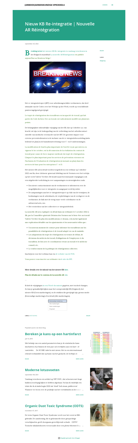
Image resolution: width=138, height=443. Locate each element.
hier (66, 270)
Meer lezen (79, 359)
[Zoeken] (104, 5)
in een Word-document (52, 285)
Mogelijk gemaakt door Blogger (69, 438)
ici (66, 275)
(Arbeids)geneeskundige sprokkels (45, 4)
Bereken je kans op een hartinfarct (53, 334)
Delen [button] (102, 50)
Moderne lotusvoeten (42, 370)
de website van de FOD (65, 254)
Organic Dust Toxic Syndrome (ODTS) (54, 406)
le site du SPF (66, 259)
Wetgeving (102, 61)
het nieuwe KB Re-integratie (54, 51)
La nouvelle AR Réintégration (62, 54)
